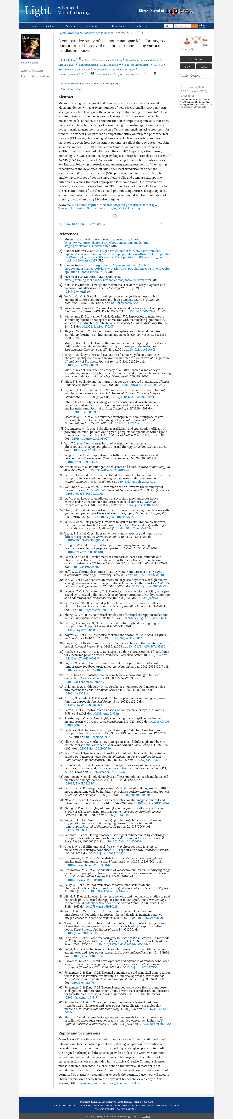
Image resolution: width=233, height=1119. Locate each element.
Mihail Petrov (101, 69)
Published (107, 32)
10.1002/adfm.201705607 (124, 841)
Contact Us (141, 26)
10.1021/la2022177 (98, 736)
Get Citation (196, 59)
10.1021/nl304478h (138, 528)
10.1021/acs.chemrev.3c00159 (84, 681)
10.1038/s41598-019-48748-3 (110, 891)
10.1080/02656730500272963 (84, 493)
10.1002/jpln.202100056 (94, 748)
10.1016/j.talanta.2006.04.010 (83, 551)
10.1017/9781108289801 (149, 574)
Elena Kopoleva (134, 60)
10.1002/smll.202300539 (86, 450)
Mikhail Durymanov (68, 74)
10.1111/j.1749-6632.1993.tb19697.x (132, 396)
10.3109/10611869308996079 (83, 411)
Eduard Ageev (83, 69)
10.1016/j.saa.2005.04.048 (150, 759)
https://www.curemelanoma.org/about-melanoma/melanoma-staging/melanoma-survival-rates (107, 244)
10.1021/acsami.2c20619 (86, 566)
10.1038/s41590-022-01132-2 (110, 470)
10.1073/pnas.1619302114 (102, 906)
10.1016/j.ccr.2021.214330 (81, 461)
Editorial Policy (117, 26)
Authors (71, 26)
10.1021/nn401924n (106, 713)
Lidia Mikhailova (66, 60)
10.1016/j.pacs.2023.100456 (107, 853)
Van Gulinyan (152, 60)
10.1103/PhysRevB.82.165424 (83, 705)
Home (33, 26)
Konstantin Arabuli (88, 64)
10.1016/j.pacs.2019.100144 (151, 803)
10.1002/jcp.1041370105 (98, 326)
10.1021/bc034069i (142, 349)
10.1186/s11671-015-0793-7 (81, 658)
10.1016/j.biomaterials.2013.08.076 (87, 865)
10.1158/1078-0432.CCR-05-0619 (143, 384)
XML (204, 66)
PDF (187, 66)
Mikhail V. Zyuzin (129, 74)
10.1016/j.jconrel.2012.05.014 (142, 504)
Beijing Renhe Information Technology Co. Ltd (116, 1116)
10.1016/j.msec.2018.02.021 (150, 586)
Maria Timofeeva (113, 60)
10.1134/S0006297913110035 (148, 311)
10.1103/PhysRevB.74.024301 (147, 646)
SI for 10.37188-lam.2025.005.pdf (85, 224)
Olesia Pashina (65, 64)
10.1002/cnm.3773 (82, 982)
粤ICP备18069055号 (143, 1101)
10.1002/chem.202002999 (81, 365)
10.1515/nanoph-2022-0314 (138, 481)
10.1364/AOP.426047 (128, 638)
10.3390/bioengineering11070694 (144, 617)
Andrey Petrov (65, 69)
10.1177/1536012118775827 (117, 516)
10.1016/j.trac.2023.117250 (140, 967)
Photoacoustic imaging (101, 208)
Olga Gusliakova (110, 64)
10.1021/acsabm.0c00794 (95, 609)
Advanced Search (203, 25)
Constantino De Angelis (123, 69)
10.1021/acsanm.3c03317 (80, 997)
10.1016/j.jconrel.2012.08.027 (89, 438)
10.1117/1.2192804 (75, 830)
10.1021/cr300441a (76, 693)
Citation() (187, 95)
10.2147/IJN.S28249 (126, 423)
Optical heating (129, 208)
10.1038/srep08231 (150, 917)
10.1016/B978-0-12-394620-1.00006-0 (124, 944)
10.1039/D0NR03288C (79, 783)
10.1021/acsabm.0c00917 (127, 302)
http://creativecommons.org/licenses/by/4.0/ (108, 1083)
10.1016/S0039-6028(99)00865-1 (86, 540)
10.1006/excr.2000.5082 (80, 933)
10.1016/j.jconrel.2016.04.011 (83, 879)
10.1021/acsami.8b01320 (155, 1023)
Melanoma (79, 204)
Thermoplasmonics (71, 208)
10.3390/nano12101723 (153, 597)
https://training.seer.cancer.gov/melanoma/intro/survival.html (107, 279)
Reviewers (93, 26)
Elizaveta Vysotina (93, 60)
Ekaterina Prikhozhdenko (137, 64)
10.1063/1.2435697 (117, 814)
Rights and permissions (35, 76)
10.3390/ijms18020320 (134, 794)
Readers (51, 26)
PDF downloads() (194, 91)
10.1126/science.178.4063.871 (107, 771)
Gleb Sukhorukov (104, 74)
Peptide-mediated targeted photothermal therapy (122, 204)
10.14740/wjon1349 (77, 291)
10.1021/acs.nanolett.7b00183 (83, 670)
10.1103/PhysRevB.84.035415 (83, 629)
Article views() (192, 87)
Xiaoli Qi (158, 64)
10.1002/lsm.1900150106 (86, 956)
